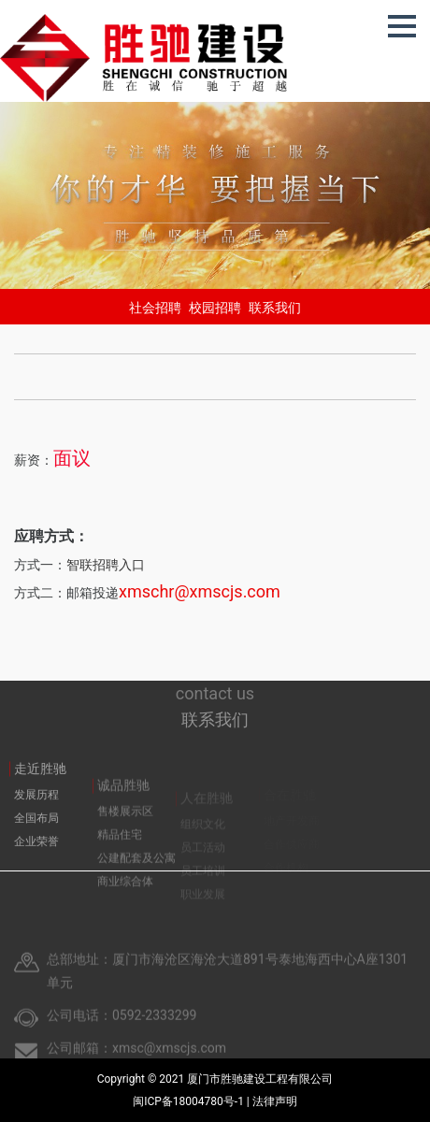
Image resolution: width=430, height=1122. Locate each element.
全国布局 (36, 835)
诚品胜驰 (123, 804)
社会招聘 (155, 307)
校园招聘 (215, 307)
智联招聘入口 (105, 564)
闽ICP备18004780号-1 (190, 1101)
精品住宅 (119, 853)
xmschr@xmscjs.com (199, 591)
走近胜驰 (40, 785)
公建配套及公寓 (136, 877)
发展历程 (36, 811)
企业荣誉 (36, 858)
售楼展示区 (125, 830)
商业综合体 (125, 900)
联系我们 (275, 307)
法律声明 (274, 1101)
